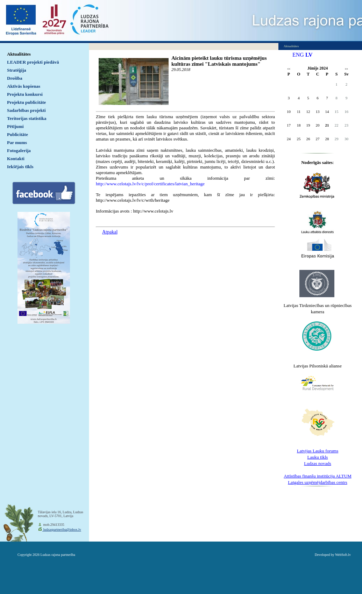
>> (346, 69)
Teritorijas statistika (27, 118)
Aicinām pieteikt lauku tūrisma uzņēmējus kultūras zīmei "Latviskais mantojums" (219, 61)
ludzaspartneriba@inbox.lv (61, 529)
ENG (298, 55)
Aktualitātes (19, 54)
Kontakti (15, 158)
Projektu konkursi (25, 94)
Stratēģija (16, 70)
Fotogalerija (19, 150)
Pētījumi (15, 126)
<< (288, 69)
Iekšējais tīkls (20, 166)
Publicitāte (17, 134)
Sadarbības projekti (26, 110)
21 (327, 125)
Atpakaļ (110, 232)
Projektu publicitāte (26, 102)
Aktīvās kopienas (23, 86)
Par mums (17, 142)
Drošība (14, 78)
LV (309, 55)
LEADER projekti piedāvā (33, 62)
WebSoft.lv (343, 555)
